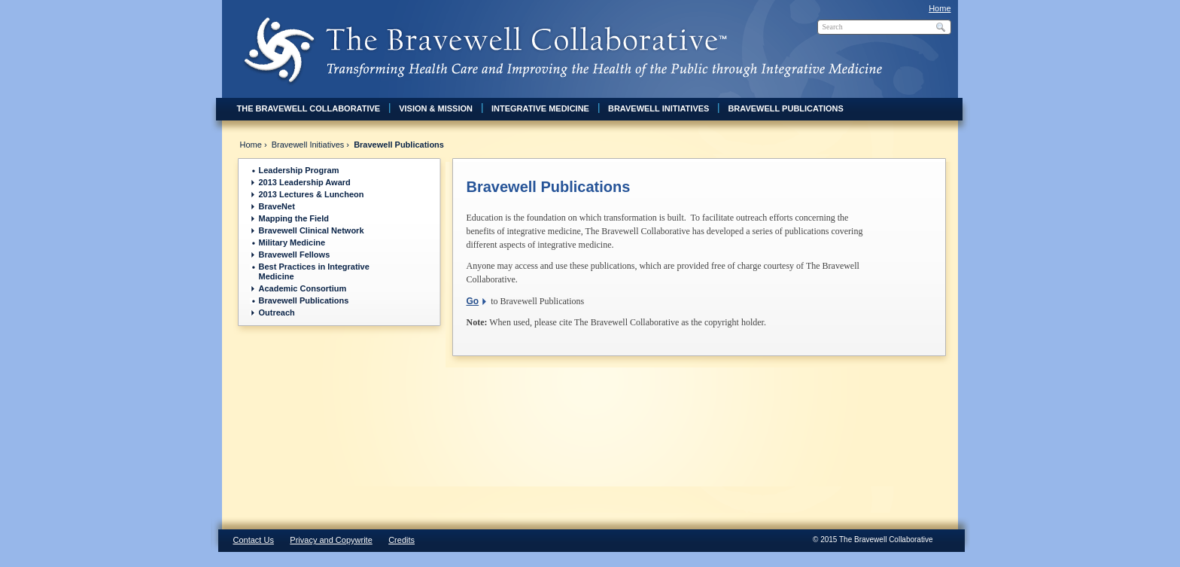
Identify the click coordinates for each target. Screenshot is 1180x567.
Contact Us (253, 539)
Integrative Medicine (540, 108)
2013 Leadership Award (305, 182)
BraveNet (277, 206)
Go (473, 301)
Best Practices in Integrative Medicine (314, 271)
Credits (401, 539)
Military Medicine (292, 242)
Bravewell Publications (785, 108)
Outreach (277, 312)
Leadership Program (299, 170)
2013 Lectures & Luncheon (311, 194)
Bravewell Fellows (294, 254)
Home (939, 8)
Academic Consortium (303, 288)
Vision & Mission (436, 108)
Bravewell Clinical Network (311, 230)
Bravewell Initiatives (658, 108)
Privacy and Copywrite (331, 539)
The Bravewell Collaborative (309, 108)
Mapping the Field (294, 218)
